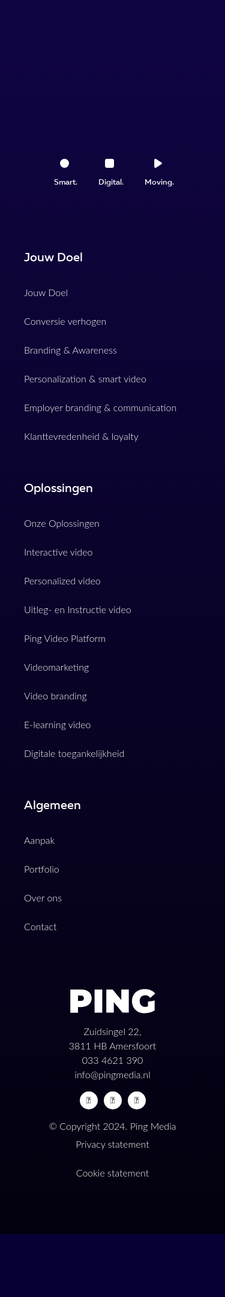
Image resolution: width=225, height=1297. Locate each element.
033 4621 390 (112, 1060)
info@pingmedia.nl (112, 1074)
